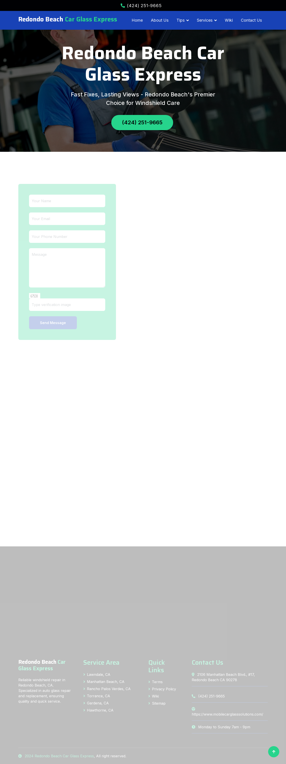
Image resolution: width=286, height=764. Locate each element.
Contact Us (251, 20)
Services (204, 20)
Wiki (229, 20)
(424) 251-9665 (141, 5)
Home (137, 20)
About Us (159, 20)
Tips (181, 20)
